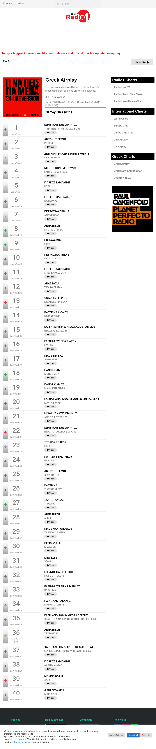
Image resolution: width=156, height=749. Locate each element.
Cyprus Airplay (122, 178)
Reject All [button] (146, 735)
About (21, 3)
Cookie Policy (20, 742)
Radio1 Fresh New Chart (128, 94)
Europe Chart (121, 125)
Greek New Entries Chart (128, 171)
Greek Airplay (121, 164)
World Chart (121, 118)
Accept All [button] (133, 735)
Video (50, 133)
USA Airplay (121, 139)
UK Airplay (120, 146)
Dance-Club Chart (124, 132)
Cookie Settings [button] (116, 735)
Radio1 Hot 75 (122, 87)
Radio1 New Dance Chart (128, 101)
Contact (7, 3)
